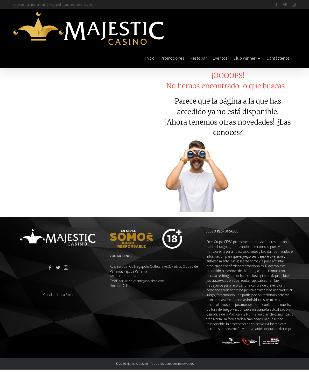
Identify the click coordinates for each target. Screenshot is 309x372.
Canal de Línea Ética (58, 294)
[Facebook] (50, 267)
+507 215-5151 (126, 276)
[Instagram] (66, 267)
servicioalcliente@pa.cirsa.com (142, 281)
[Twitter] (58, 267)
